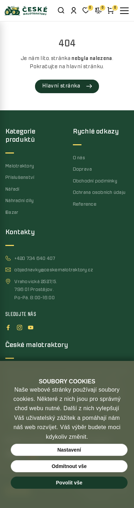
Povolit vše (69, 483)
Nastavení (69, 450)
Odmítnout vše (68, 466)
